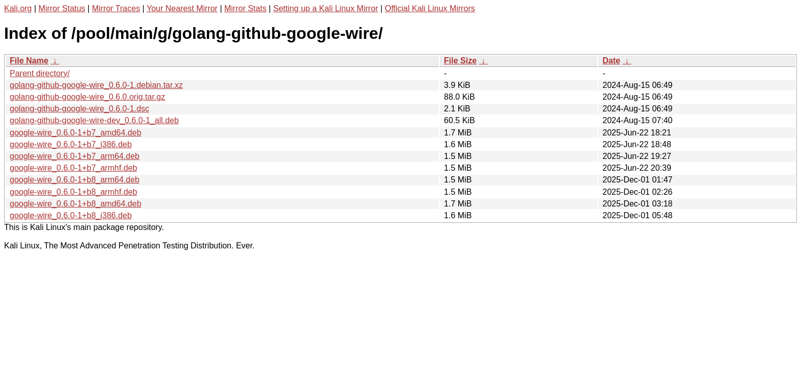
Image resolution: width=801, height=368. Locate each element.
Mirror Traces (116, 8)
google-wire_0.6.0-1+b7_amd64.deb (76, 132)
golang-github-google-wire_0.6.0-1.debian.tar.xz (96, 85)
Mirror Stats (245, 8)
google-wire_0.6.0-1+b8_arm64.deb (74, 179)
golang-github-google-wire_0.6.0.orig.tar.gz (87, 97)
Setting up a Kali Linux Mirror (325, 8)
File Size (460, 60)
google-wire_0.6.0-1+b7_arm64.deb (74, 156)
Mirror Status (61, 8)
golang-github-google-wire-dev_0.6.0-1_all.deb (94, 120)
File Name (29, 60)
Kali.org (18, 8)
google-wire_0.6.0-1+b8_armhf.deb (73, 192)
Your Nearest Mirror (182, 8)
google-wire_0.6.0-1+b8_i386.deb (71, 215)
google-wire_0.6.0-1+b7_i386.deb (71, 144)
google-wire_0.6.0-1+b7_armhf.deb (73, 168)
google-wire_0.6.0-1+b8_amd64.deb (76, 203)
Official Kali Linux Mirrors (430, 8)
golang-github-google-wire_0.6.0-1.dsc (79, 108)
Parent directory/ (39, 73)
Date (611, 60)
